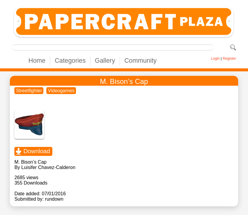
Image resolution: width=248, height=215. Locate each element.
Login (215, 58)
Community (140, 60)
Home (36, 60)
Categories (70, 60)
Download (36, 151)
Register (229, 58)
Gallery (105, 60)
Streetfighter (29, 90)
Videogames (61, 90)
